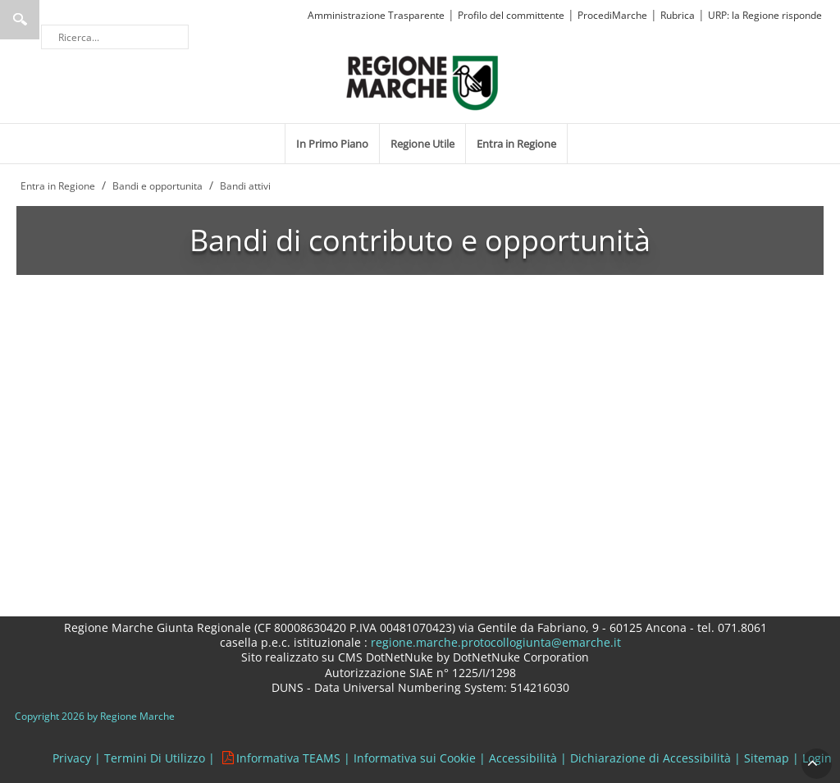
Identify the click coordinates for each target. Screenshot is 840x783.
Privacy (71, 758)
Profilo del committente (511, 15)
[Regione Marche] (422, 81)
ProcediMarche (612, 15)
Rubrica (677, 15)
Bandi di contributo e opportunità (420, 240)
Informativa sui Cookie (415, 758)
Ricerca (19, 19)
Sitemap (766, 758)
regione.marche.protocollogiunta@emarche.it (494, 642)
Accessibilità (523, 758)
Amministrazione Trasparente (376, 15)
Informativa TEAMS (288, 758)
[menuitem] (332, 143)
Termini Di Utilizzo (154, 758)
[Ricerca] (115, 37)
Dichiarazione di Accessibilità (650, 758)
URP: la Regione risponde (765, 15)
